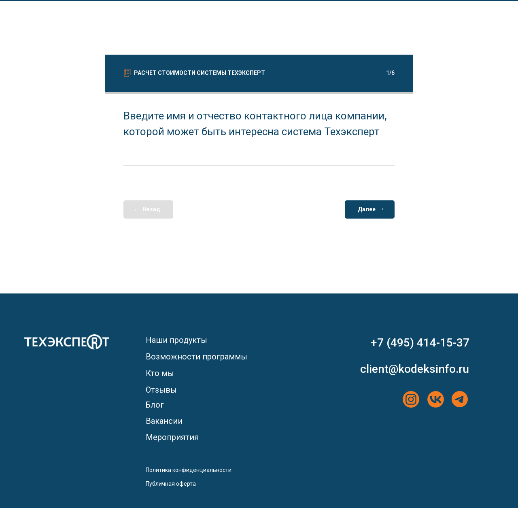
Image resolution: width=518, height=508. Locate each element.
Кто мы (160, 373)
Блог (154, 405)
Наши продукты (176, 340)
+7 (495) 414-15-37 (420, 342)
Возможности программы (196, 356)
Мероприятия (172, 437)
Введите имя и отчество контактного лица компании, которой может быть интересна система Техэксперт (255, 124)
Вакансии (164, 421)
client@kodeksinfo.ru (414, 369)
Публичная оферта (171, 483)
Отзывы (161, 390)
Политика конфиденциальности (188, 470)
